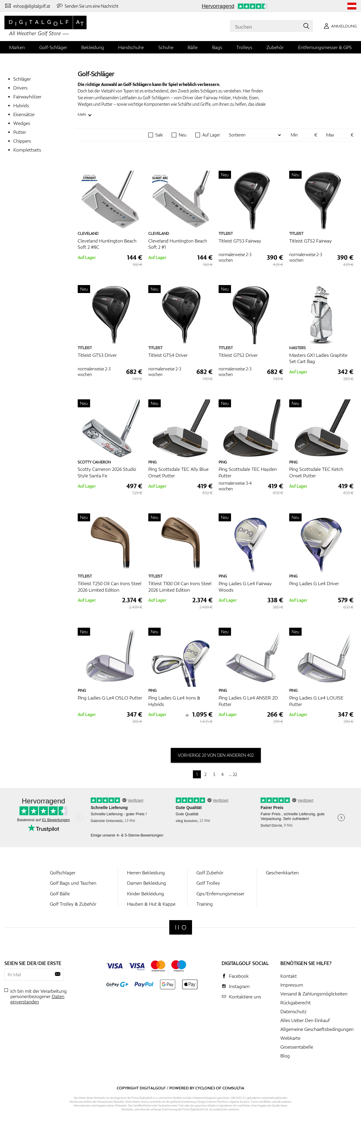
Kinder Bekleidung (145, 893)
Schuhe (165, 47)
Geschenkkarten (282, 872)
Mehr (82, 114)
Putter (19, 132)
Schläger (22, 79)
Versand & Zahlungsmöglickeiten (313, 993)
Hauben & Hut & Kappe (151, 904)
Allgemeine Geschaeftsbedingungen (317, 1029)
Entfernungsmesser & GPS (325, 47)
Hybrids (21, 105)
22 (235, 774)
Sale (159, 135)
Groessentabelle (296, 1047)
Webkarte (290, 1038)
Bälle (193, 47)
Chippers (22, 141)
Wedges (21, 123)
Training (204, 904)
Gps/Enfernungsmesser (220, 893)
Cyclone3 (205, 1088)
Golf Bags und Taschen (73, 883)
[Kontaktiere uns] (27, 5)
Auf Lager (211, 135)
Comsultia (233, 1088)
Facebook (239, 976)
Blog (285, 1055)
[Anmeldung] (339, 26)
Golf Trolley (208, 883)
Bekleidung (92, 47)
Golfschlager (62, 872)
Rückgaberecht (295, 1002)
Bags (217, 47)
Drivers (20, 87)
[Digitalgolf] (180, 927)
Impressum (291, 985)
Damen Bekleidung (146, 883)
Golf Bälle (60, 893)
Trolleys (244, 47)
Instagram (239, 986)
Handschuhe (131, 47)
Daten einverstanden (37, 999)
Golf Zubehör (209, 872)
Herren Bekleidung (146, 872)
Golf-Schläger (53, 47)
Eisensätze (24, 114)
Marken (17, 47)
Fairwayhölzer (27, 96)
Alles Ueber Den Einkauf (305, 1020)
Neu (182, 135)
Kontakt (288, 976)
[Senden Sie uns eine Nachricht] (87, 5)
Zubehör (275, 47)
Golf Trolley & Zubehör (73, 904)
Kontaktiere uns (245, 996)
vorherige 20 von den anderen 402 (216, 755)
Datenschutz (293, 1011)
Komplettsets (27, 150)
